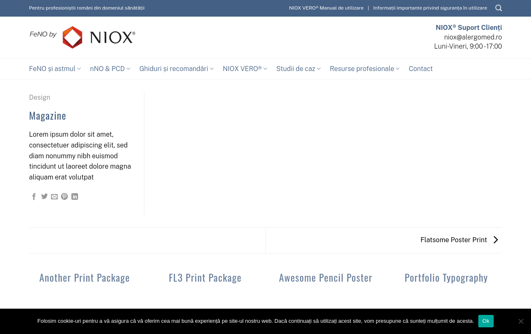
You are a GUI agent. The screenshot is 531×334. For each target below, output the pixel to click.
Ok (486, 321)
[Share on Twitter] (44, 197)
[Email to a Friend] (54, 197)
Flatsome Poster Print (459, 240)
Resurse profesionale (364, 69)
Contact (421, 69)
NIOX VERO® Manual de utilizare (326, 8)
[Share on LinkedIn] (74, 197)
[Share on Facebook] (34, 197)
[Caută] (498, 8)
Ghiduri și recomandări (176, 69)
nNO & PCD (110, 69)
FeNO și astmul (55, 69)
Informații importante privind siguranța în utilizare (430, 8)
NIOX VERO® (245, 69)
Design (39, 97)
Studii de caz (298, 69)
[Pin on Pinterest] (64, 197)
